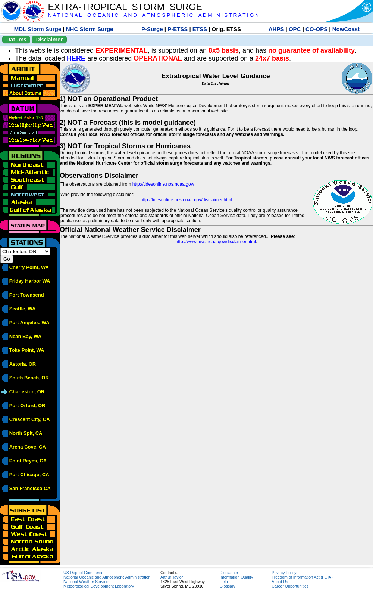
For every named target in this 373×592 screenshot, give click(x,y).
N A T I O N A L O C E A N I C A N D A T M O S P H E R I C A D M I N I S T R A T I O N (153, 15)
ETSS (199, 29)
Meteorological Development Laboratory (98, 586)
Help (224, 581)
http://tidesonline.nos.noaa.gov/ (163, 184)
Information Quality (236, 577)
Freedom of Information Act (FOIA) (302, 577)
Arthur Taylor (171, 577)
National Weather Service (86, 581)
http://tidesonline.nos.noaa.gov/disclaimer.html (186, 199)
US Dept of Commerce (83, 572)
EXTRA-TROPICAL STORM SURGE (125, 7)
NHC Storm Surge (89, 29)
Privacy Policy (284, 572)
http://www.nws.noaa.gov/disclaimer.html (216, 241)
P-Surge (152, 29)
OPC (295, 29)
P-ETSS (177, 29)
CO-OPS (316, 29)
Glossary (227, 586)
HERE (76, 58)
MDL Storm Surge (37, 29)
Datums (16, 39)
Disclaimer (49, 39)
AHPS (276, 29)
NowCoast (346, 29)
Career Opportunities (290, 586)
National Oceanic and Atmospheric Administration (106, 577)
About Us (280, 581)
